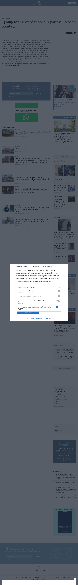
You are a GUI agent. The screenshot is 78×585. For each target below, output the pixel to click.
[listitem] (39, 287)
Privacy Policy (47, 318)
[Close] (65, 266)
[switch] (58, 291)
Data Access (39, 318)
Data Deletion (30, 318)
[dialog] (39, 292)
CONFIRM (28, 312)
